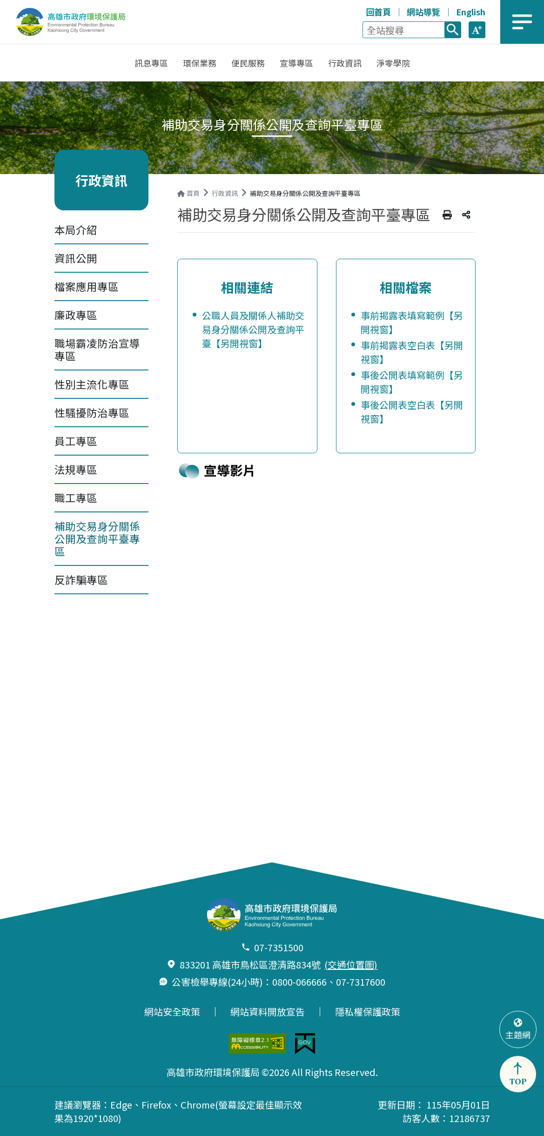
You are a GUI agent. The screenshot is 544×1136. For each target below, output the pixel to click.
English (470, 12)
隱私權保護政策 (367, 1011)
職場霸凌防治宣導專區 (97, 349)
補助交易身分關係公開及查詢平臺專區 (97, 538)
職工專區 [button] (75, 497)
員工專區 (75, 440)
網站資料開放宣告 (267, 1011)
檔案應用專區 (86, 286)
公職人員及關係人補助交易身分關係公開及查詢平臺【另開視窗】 (253, 329)
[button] (477, 29)
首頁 (188, 193)
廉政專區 (75, 314)
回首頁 (378, 12)
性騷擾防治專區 (91, 412)
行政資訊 (225, 193)
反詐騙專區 (81, 579)
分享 (466, 215)
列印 (447, 215)
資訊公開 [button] (75, 257)
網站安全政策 (172, 1011)
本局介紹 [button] (75, 229)
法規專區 (75, 469)
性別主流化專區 (91, 383)
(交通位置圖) (350, 964)
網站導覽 (423, 12)
